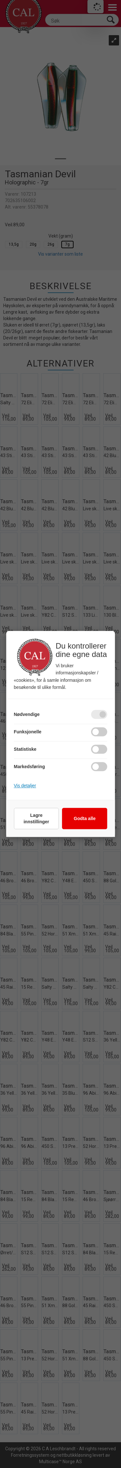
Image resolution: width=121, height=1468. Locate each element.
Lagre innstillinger (36, 819)
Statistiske (25, 749)
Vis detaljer (25, 785)
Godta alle (85, 818)
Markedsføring (29, 766)
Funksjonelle (28, 732)
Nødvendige (27, 714)
